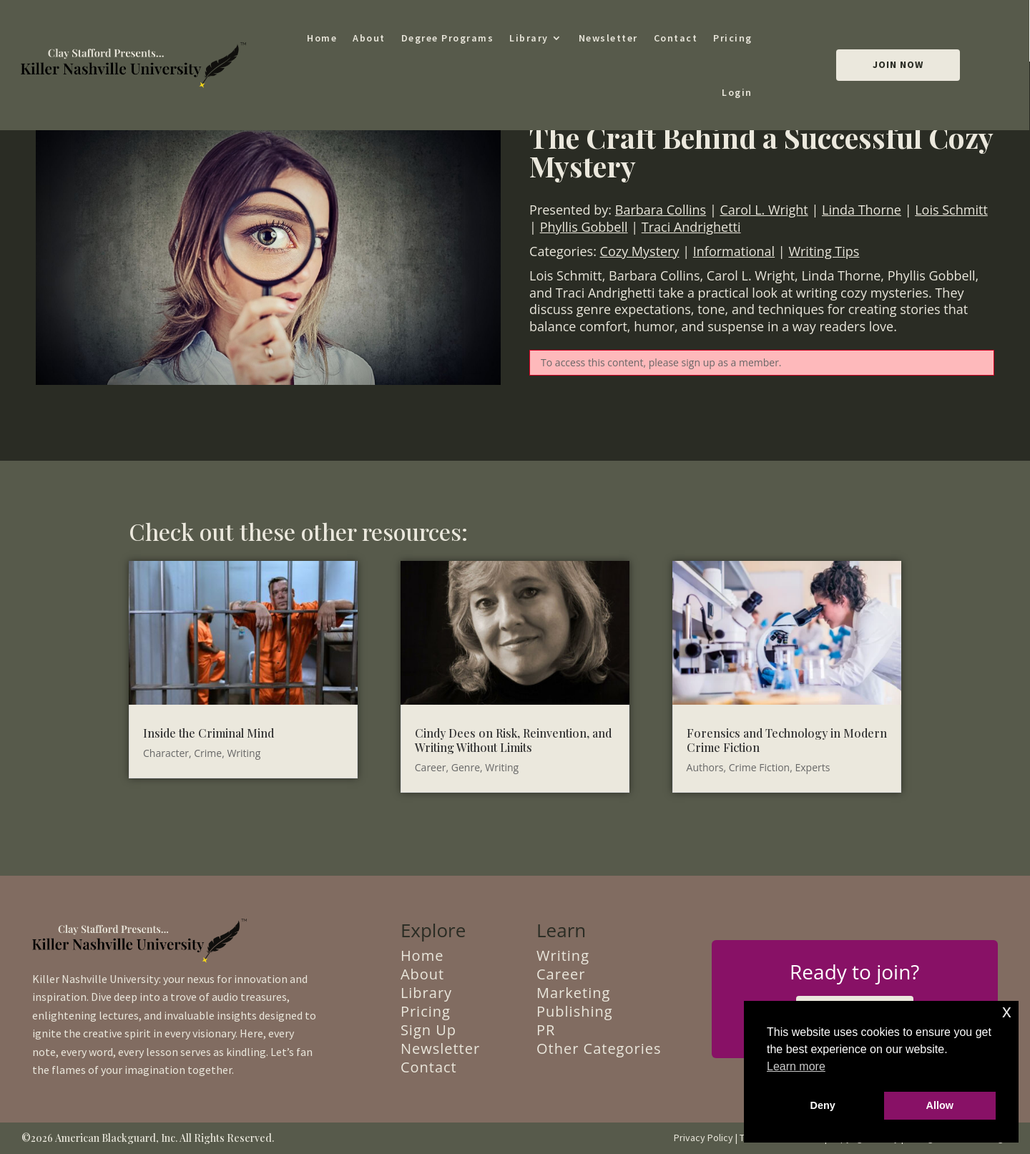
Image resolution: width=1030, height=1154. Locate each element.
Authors (705, 767)
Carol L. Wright (764, 209)
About (369, 37)
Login (737, 92)
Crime (208, 753)
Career (430, 767)
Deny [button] (822, 1105)
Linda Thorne (861, 209)
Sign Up (428, 1030)
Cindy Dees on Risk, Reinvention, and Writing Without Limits (513, 740)
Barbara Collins (660, 209)
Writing (243, 753)
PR (545, 1030)
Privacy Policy (703, 1137)
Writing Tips (823, 251)
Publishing (574, 1011)
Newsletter (608, 37)
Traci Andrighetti (691, 226)
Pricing (732, 37)
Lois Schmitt (951, 209)
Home (322, 37)
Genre (465, 767)
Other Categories (599, 1048)
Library (529, 37)
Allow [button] (939, 1105)
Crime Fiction (759, 767)
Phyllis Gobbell (584, 226)
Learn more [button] (796, 1066)
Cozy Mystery (640, 251)
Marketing (573, 992)
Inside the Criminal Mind (208, 732)
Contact (676, 37)
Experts (812, 767)
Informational (734, 251)
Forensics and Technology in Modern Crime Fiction (787, 740)
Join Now (898, 64)
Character (166, 753)
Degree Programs (447, 37)
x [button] (1006, 1011)
